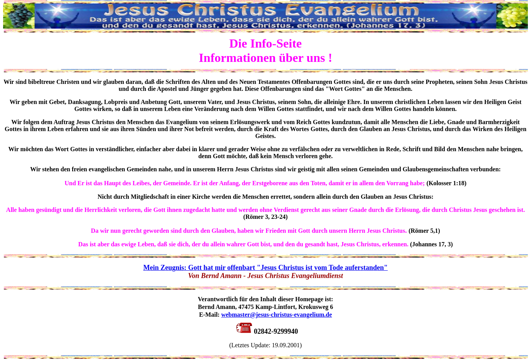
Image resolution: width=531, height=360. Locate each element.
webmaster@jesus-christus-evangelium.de (276, 314)
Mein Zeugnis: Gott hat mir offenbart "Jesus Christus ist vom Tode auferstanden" (265, 267)
